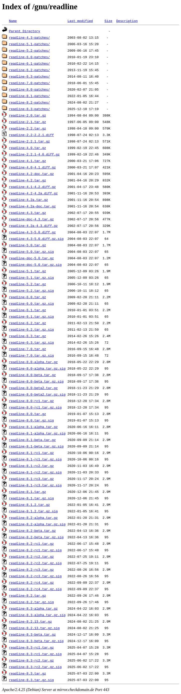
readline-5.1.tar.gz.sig (31, 277)
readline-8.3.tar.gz (27, 673)
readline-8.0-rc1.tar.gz (31, 401)
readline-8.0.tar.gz (27, 414)
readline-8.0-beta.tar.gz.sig (36, 381)
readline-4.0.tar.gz (27, 147)
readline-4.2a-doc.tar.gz (32, 206)
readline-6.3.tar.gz (27, 336)
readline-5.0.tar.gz (27, 245)
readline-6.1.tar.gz (27, 310)
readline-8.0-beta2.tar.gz (33, 388)
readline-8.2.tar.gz (27, 595)
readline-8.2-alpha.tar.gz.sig (37, 524)
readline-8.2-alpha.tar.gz (33, 517)
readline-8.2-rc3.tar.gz (31, 569)
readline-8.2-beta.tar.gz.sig (36, 537)
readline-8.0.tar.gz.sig (31, 420)
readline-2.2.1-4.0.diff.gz (34, 154)
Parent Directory (24, 31)
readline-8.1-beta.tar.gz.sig (36, 446)
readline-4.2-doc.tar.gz (31, 173)
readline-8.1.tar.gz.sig (31, 498)
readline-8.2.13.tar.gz (30, 621)
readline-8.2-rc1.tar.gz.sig (35, 550)
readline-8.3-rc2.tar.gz (31, 660)
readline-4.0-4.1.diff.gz (32, 167)
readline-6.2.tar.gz (27, 323)
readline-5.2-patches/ (29, 50)
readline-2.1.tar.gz (27, 122)
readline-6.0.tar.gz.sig (31, 303)
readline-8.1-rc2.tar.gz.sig (35, 472)
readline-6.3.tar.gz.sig (31, 342)
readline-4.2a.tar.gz (28, 199)
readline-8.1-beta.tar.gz (32, 439)
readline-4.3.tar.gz (27, 212)
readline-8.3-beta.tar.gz (32, 634)
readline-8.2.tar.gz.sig (31, 602)
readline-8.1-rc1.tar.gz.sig (35, 459)
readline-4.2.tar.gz (27, 180)
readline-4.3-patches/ (29, 37)
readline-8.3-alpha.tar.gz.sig (37, 615)
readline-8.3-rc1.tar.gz (31, 647)
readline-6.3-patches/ (29, 76)
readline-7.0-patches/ (29, 83)
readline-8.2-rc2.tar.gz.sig (35, 563)
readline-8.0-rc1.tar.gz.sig (35, 407)
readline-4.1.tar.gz (27, 160)
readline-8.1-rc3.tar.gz (31, 478)
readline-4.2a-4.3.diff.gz (33, 225)
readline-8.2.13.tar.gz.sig (34, 628)
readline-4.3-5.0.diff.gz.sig (36, 238)
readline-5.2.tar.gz (27, 284)
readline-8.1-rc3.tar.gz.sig (35, 485)
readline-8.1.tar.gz (27, 491)
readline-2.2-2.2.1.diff (31, 135)
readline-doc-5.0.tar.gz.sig (35, 264)
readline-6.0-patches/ (29, 57)
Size (108, 20)
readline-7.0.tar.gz (27, 349)
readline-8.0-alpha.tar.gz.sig (37, 368)
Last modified (80, 20)
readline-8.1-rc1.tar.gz (31, 452)
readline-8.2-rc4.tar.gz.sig (35, 589)
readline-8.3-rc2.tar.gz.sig (35, 667)
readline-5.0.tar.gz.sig (31, 251)
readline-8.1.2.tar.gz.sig (33, 511)
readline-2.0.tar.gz (27, 115)
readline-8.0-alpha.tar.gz (33, 362)
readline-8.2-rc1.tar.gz (31, 543)
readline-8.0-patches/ (29, 89)
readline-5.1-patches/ (29, 44)
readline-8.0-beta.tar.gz (32, 375)
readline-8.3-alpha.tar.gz (33, 608)
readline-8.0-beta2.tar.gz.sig (37, 394)
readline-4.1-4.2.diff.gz (32, 186)
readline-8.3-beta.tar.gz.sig (36, 641)
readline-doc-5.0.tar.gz (31, 258)
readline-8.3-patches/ (29, 109)
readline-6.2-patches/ (29, 70)
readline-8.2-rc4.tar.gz (31, 582)
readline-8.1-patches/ (29, 96)
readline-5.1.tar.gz (27, 271)
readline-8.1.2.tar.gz (29, 504)
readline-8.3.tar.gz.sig (31, 680)
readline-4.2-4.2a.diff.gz (33, 193)
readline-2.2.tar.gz (27, 128)
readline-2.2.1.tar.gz (29, 141)
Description (127, 20)
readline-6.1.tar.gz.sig (31, 316)
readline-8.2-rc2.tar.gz (31, 556)
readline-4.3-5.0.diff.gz (32, 232)
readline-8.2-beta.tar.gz (32, 530)
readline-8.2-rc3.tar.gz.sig (35, 576)
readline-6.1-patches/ (29, 63)
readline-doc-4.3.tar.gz (31, 219)
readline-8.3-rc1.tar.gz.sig (35, 654)
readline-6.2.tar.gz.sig (31, 329)
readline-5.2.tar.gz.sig (31, 290)
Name (13, 20)
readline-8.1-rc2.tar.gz (31, 465)
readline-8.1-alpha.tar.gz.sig (37, 433)
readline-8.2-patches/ (29, 102)
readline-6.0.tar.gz (27, 297)
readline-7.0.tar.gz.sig (31, 355)
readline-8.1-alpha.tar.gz (33, 426)
